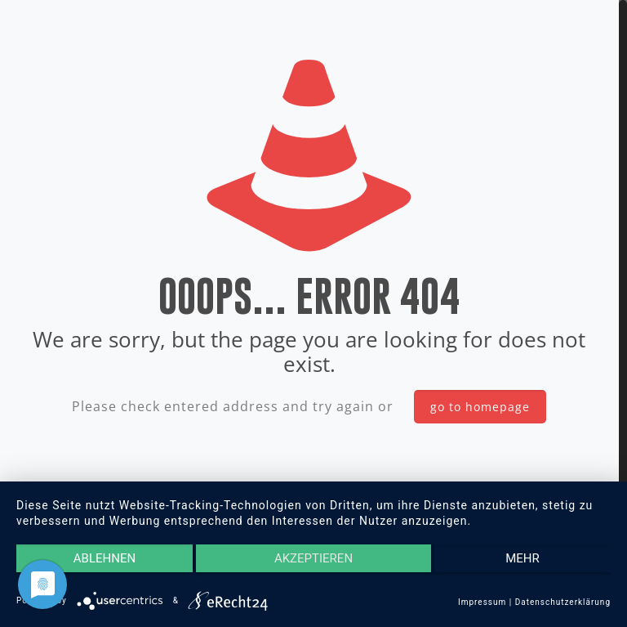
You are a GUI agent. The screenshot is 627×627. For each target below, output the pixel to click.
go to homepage (480, 406)
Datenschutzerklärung (563, 602)
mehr (522, 558)
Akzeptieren (313, 558)
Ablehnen (104, 558)
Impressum (482, 602)
